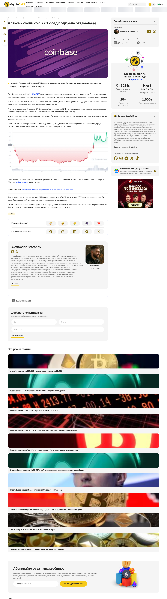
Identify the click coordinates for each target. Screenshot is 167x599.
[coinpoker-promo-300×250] (135, 207)
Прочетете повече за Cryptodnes (125, 147)
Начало (10, 18)
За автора (15, 284)
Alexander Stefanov (26, 247)
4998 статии (94, 265)
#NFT (11, 214)
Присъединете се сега (74, 584)
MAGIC (35, 94)
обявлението (22, 182)
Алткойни (19, 18)
